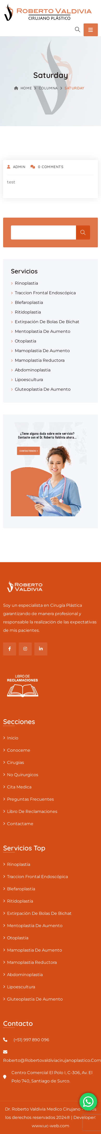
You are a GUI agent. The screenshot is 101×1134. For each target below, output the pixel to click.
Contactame (20, 823)
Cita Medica (19, 786)
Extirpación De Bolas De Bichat (47, 321)
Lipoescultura (29, 379)
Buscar (83, 232)
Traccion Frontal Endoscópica (45, 292)
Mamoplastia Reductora (40, 360)
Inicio (12, 737)
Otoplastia (25, 341)
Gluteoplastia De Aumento (43, 389)
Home (23, 88)
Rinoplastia (26, 283)
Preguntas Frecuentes (30, 799)
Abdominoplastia (33, 369)
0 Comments (46, 166)
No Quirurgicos (22, 774)
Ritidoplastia (28, 312)
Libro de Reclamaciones (32, 811)
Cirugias (15, 762)
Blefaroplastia (29, 302)
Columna (48, 88)
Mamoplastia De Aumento (42, 350)
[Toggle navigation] (91, 29)
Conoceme (18, 750)
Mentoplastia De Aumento (42, 331)
